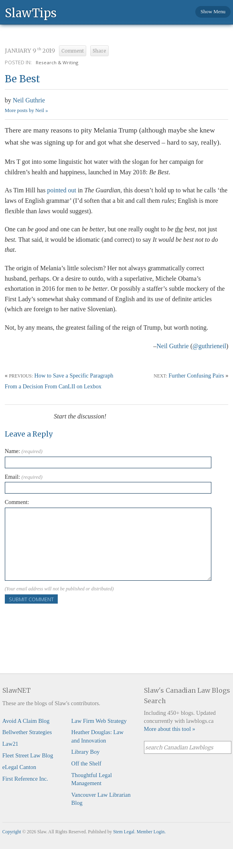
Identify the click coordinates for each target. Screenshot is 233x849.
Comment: (17, 502)
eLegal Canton (19, 767)
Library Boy (85, 752)
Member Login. (151, 831)
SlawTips (31, 12)
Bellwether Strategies (27, 732)
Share (99, 51)
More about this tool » (169, 729)
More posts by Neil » (26, 110)
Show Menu (213, 11)
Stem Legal (123, 831)
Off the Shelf (86, 763)
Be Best (22, 79)
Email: (24, 476)
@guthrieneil (209, 346)
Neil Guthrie (29, 100)
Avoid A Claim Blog (26, 721)
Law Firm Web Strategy (99, 721)
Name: (24, 451)
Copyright (11, 831)
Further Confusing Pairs (196, 375)
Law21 (10, 744)
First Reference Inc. (25, 779)
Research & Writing (57, 62)
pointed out (61, 190)
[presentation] (66, 619)
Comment (72, 51)
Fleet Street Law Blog (27, 755)
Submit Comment (31, 599)
